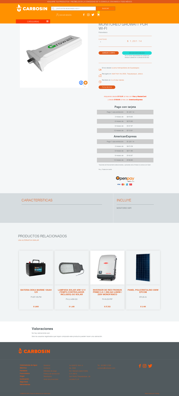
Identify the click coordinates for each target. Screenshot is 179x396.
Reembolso (48, 376)
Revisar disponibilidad (137, 53)
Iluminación (24, 379)
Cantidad (103, 39)
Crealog (157, 393)
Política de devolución (52, 374)
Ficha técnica (107, 87)
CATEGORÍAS (38, 16)
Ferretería (23, 371)
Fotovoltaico (25, 373)
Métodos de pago (50, 371)
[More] (86, 83)
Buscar (105, 8)
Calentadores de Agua (28, 365)
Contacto (47, 368)
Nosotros (47, 365)
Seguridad (24, 382)
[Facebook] (81, 83)
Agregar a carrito (108, 53)
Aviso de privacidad (51, 379)
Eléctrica (23, 368)
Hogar (22, 376)
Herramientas (25, 384)
